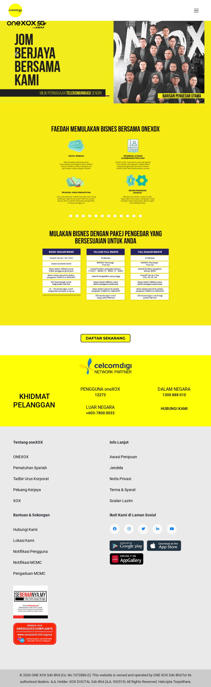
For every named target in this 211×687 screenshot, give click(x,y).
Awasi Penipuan (123, 457)
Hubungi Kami (25, 529)
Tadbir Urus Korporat (31, 479)
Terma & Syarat (123, 490)
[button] (16, 54)
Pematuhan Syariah (30, 468)
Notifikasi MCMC (27, 562)
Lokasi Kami (23, 540)
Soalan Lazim (121, 501)
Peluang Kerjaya (27, 490)
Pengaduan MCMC (29, 573)
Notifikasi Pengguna (30, 551)
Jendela (116, 468)
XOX (17, 501)
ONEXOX (21, 457)
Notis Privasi (120, 479)
